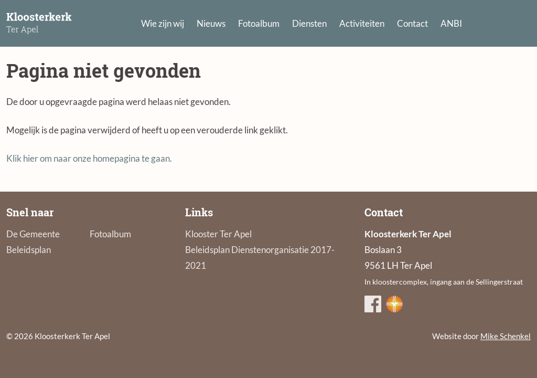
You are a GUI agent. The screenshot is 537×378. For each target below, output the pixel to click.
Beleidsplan (28, 249)
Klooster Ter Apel (218, 233)
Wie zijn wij (162, 23)
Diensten (309, 23)
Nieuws (211, 23)
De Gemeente (33, 233)
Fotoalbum (259, 23)
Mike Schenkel (505, 336)
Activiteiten (361, 23)
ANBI (451, 23)
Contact (412, 23)
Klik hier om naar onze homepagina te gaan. (89, 158)
